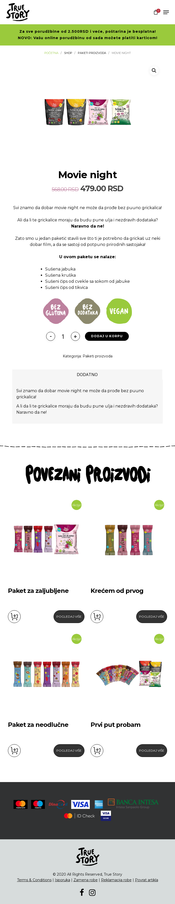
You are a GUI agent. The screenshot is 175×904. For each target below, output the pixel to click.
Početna (51, 53)
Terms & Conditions (34, 880)
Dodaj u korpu (107, 336)
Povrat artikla (146, 880)
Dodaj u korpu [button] (14, 616)
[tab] (87, 374)
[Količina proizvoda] (63, 336)
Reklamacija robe (116, 880)
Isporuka (62, 880)
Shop (68, 53)
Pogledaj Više (69, 616)
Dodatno (87, 374)
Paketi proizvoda (92, 53)
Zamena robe (85, 880)
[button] (154, 70)
